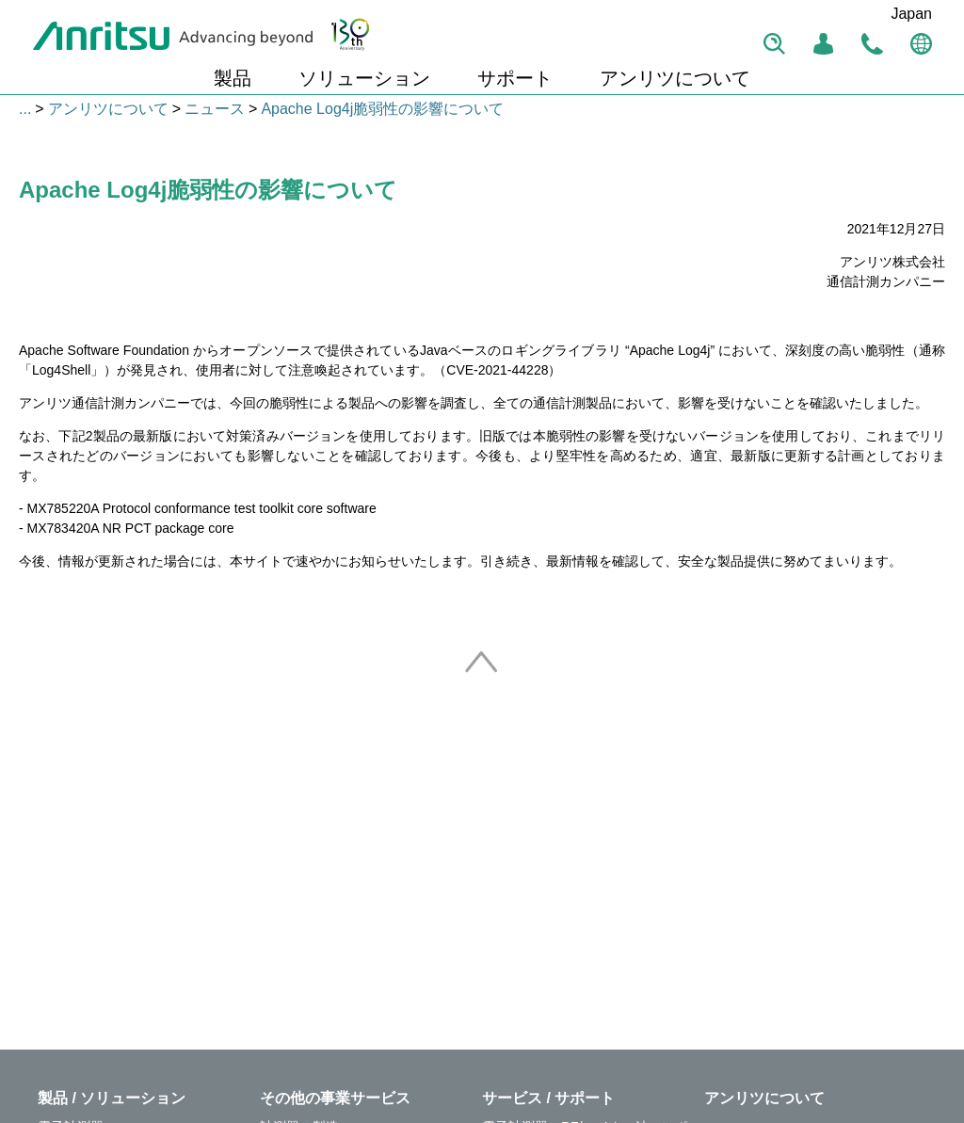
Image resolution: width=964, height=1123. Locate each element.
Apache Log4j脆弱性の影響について (382, 109)
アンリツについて (675, 78)
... (25, 109)
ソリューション (364, 78)
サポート (515, 78)
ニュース (215, 109)
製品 (232, 78)
